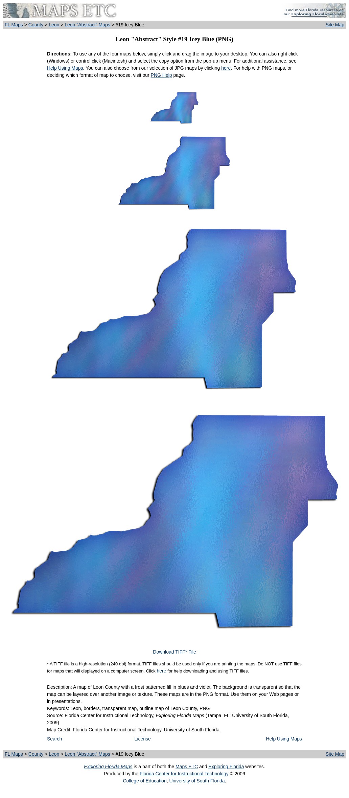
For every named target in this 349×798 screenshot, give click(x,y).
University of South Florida (197, 780)
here (226, 68)
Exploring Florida (226, 766)
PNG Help (161, 75)
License (143, 739)
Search (54, 739)
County (35, 24)
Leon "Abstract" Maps (87, 24)
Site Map (335, 24)
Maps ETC (187, 766)
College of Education (144, 780)
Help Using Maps (65, 68)
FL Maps (14, 24)
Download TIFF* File (174, 652)
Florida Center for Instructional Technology (184, 773)
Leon (54, 24)
